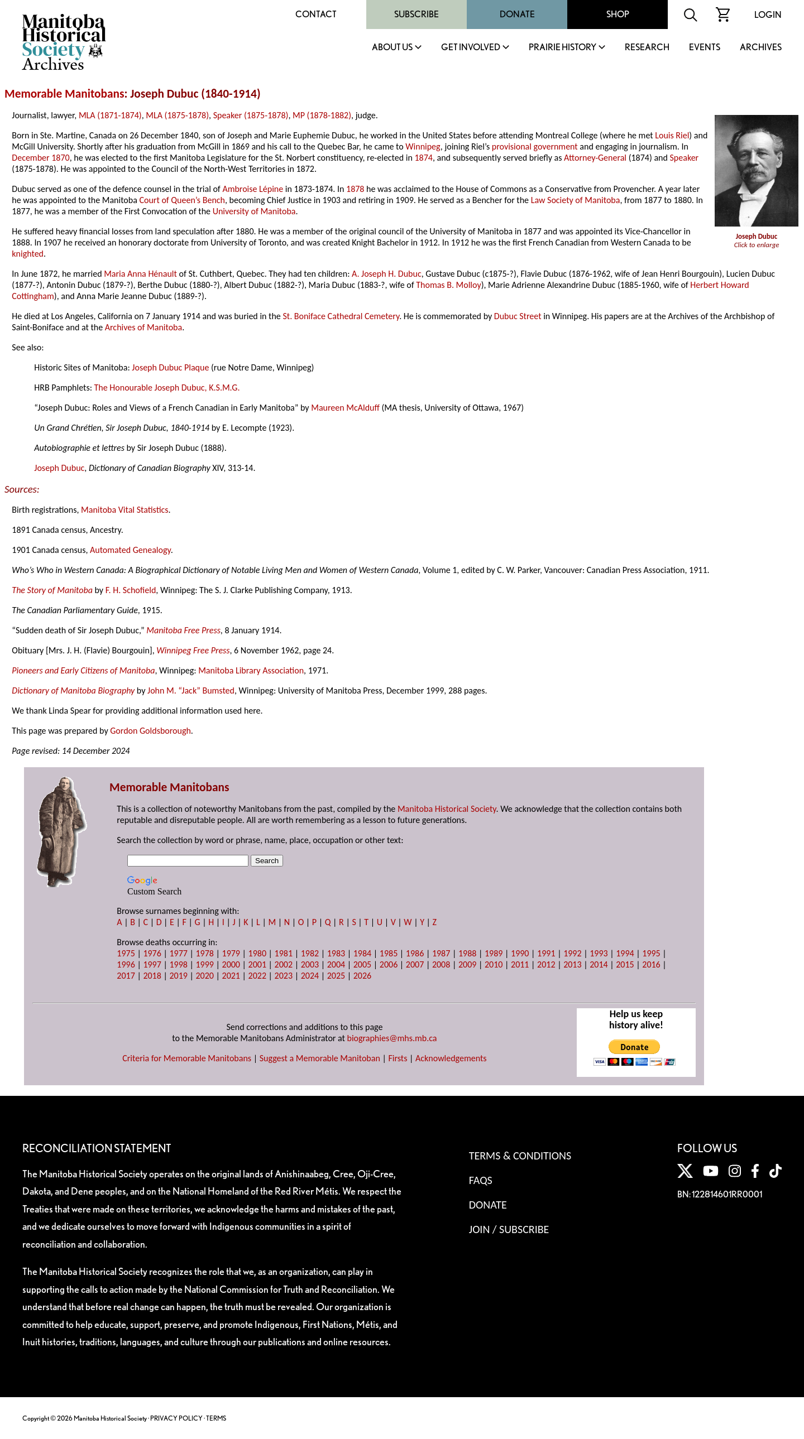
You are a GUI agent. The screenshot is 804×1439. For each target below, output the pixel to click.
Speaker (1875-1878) (251, 115)
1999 (204, 964)
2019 (178, 975)
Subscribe (416, 14)
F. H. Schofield (131, 590)
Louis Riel (672, 135)
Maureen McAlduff (345, 407)
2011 (520, 964)
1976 (152, 953)
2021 (231, 975)
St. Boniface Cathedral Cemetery (341, 316)
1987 (441, 953)
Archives (761, 47)
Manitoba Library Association (251, 670)
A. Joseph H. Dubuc (387, 273)
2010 (493, 964)
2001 (257, 964)
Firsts (397, 1058)
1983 (336, 953)
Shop (617, 14)
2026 (362, 975)
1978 (204, 953)
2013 (572, 964)
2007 (415, 964)
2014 (598, 964)
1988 (467, 953)
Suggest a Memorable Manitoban (320, 1058)
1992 (572, 953)
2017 (126, 975)
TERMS (216, 1418)
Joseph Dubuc (59, 468)
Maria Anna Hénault (140, 273)
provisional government (535, 146)
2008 (441, 964)
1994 (625, 953)
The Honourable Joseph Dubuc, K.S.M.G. (167, 387)
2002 (284, 964)
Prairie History (562, 47)
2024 (310, 975)
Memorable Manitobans (64, 93)
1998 (178, 964)
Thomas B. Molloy (448, 285)
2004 (336, 964)
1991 (546, 953)
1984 (362, 953)
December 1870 (40, 157)
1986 (415, 953)
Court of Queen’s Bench (182, 200)
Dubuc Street (518, 316)
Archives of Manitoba (143, 327)
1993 (598, 953)
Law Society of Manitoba (575, 200)
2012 (546, 964)
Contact (316, 14)
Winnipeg (422, 146)
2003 (310, 964)
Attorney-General (595, 157)
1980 (257, 953)
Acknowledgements (451, 1058)
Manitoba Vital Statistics (125, 509)
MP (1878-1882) (322, 115)
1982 (310, 953)
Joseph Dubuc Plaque (170, 367)
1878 (355, 189)
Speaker (684, 157)
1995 (651, 953)
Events (704, 47)
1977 (178, 953)
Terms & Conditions (520, 1155)
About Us (392, 47)
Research (647, 47)
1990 (520, 953)
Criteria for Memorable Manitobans (186, 1058)
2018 (152, 975)
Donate (517, 14)
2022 (257, 975)
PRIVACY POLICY (176, 1418)
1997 (152, 964)
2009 (467, 964)
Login (768, 14)
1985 (389, 953)
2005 (362, 964)
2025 (336, 975)
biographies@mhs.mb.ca (392, 1038)
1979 (231, 953)
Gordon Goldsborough (150, 730)
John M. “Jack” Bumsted (190, 690)
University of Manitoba (254, 211)
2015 (625, 964)
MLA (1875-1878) (177, 115)
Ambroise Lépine (252, 189)
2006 (389, 964)
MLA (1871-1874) (110, 115)
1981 (284, 953)
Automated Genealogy (130, 550)
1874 (423, 157)
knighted (28, 253)
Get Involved (470, 47)
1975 (126, 953)
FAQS (480, 1180)
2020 (204, 975)
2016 (651, 964)
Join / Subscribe (509, 1229)
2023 (284, 975)
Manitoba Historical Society (447, 808)
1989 (493, 953)
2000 (231, 964)
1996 (126, 964)
